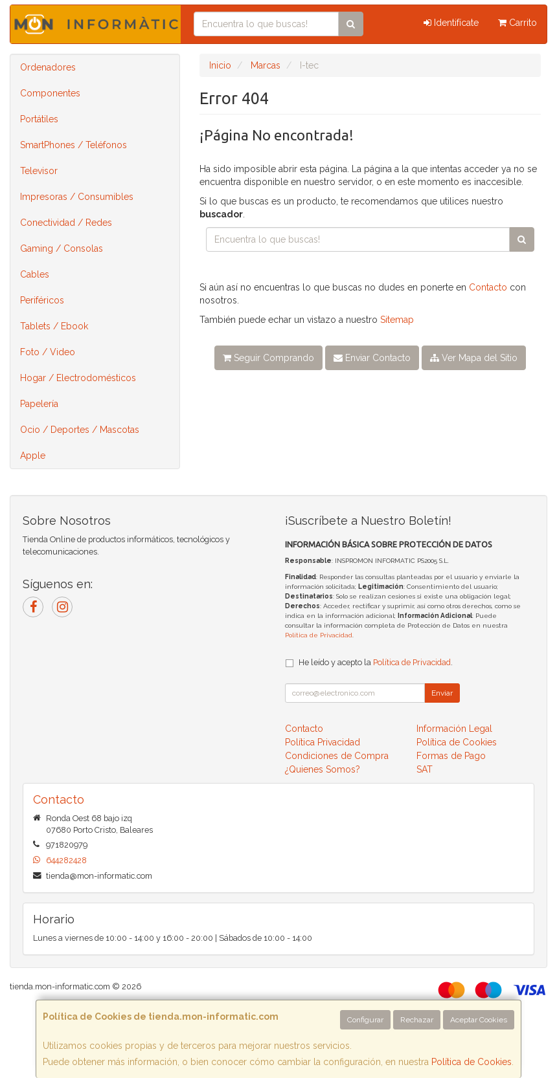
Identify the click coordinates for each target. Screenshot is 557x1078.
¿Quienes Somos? (322, 769)
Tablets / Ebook (54, 326)
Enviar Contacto (372, 358)
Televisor (39, 171)
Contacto (488, 287)
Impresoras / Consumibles (76, 197)
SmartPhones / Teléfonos (73, 145)
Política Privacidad (322, 742)
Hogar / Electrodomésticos (78, 378)
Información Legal (454, 728)
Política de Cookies (471, 1062)
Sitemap (397, 319)
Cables (34, 274)
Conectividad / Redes (66, 222)
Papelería (39, 404)
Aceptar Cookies (478, 1019)
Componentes (50, 93)
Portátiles (39, 119)
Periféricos (42, 300)
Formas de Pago (451, 756)
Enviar (442, 693)
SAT (424, 769)
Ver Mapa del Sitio (473, 358)
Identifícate (451, 22)
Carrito (517, 22)
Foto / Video (47, 352)
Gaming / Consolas (61, 248)
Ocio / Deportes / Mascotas (79, 429)
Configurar (365, 1019)
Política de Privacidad (318, 635)
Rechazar (416, 1019)
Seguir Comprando (268, 358)
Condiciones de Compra (337, 756)
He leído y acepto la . (376, 662)
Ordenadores (48, 67)
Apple (32, 455)
